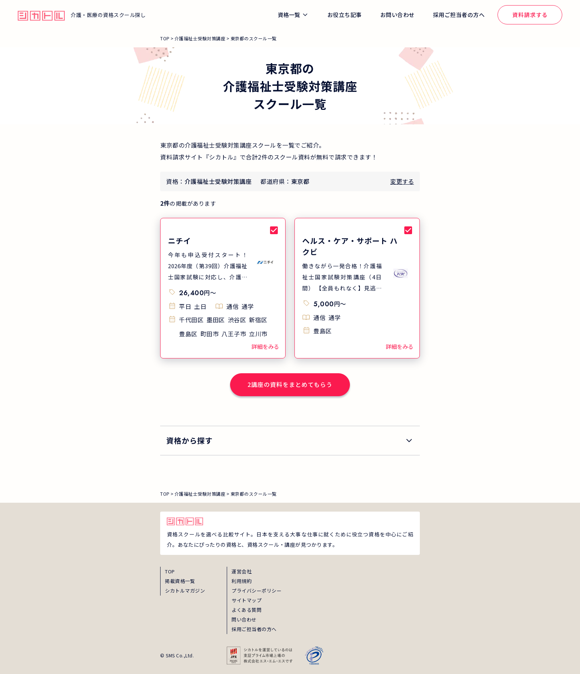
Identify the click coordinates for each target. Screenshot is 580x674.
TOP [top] (170, 571)
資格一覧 (289, 14)
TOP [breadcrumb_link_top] (165, 38)
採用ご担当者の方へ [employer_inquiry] (254, 629)
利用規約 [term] (242, 580)
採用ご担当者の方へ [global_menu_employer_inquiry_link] (459, 14)
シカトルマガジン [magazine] (185, 590)
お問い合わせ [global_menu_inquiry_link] (397, 14)
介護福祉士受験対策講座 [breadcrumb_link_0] (200, 38)
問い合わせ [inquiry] (244, 619)
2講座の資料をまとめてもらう (290, 384)
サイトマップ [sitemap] (247, 600)
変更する (402, 181)
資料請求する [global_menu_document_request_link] (530, 14)
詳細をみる (265, 346)
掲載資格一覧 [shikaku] (180, 580)
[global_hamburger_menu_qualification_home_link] (41, 15)
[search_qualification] (290, 440)
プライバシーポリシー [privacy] (256, 590)
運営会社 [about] (242, 571)
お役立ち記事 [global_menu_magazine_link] (344, 14)
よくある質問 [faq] (247, 609)
